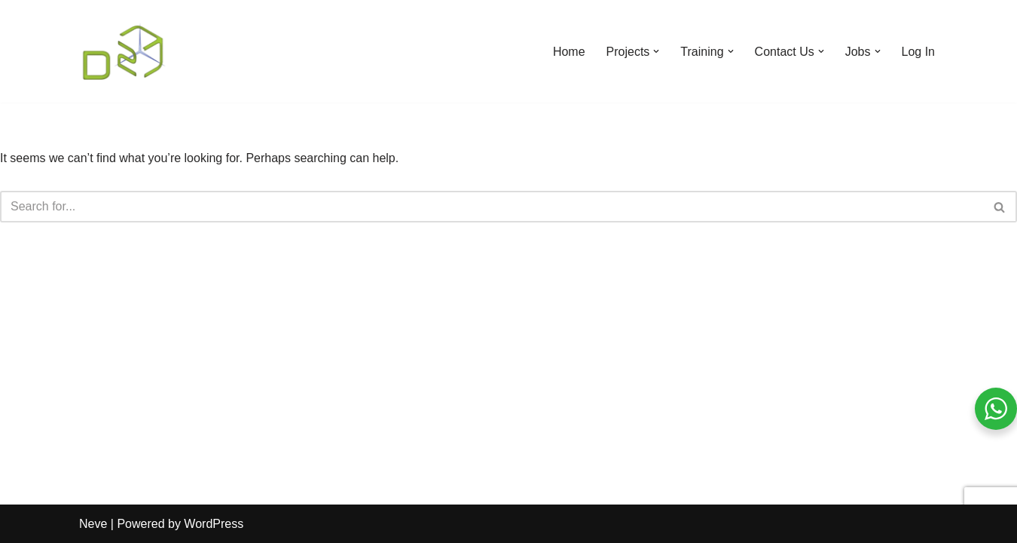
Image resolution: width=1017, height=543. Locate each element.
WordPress (213, 523)
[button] (656, 51)
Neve (93, 523)
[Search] (491, 206)
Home (569, 51)
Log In (918, 51)
